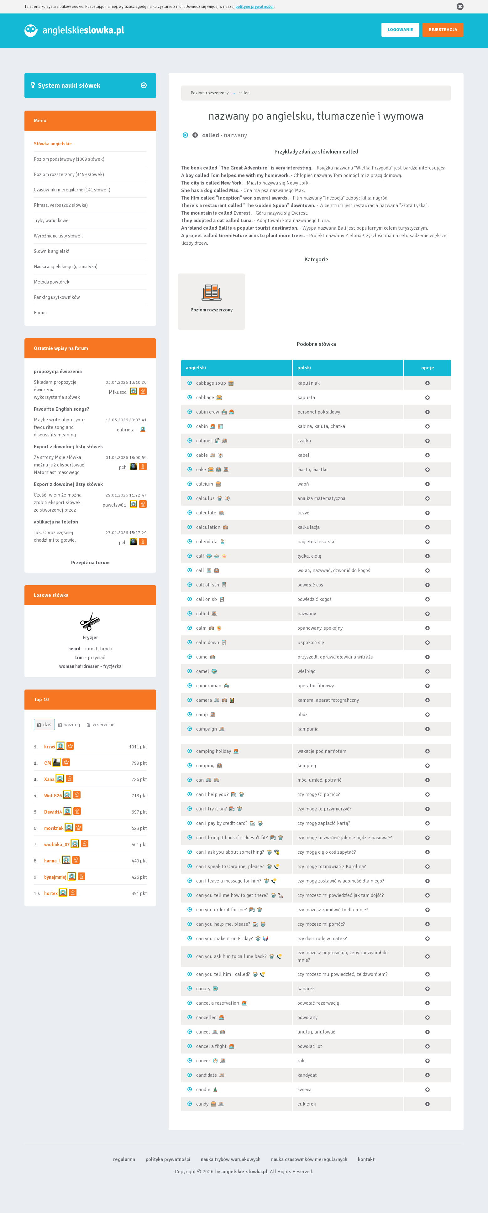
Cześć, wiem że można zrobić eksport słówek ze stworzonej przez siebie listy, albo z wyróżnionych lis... (57, 510)
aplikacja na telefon (56, 522)
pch (123, 467)
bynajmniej (55, 877)
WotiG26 (53, 796)
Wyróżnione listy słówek (58, 236)
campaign (206, 729)
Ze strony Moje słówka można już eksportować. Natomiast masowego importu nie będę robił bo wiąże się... (60, 472)
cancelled (206, 1017)
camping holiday (213, 751)
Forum (40, 312)
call (200, 570)
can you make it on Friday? (224, 938)
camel (202, 671)
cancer (203, 1061)
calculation (208, 527)
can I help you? (212, 794)
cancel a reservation (217, 1003)
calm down (207, 642)
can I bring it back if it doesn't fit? (232, 838)
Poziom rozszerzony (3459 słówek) (69, 174)
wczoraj (69, 724)
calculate (206, 513)
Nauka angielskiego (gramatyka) (65, 266)
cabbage (205, 397)
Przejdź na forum (90, 563)
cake (201, 469)
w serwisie (100, 724)
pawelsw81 (114, 505)
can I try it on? (211, 809)
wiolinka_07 (57, 844)
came (201, 657)
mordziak (54, 828)
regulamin (124, 1159)
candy (202, 1104)
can (200, 780)
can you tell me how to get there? (232, 895)
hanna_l (52, 861)
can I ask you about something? (230, 852)
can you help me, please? (223, 924)
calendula (207, 542)
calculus (205, 498)
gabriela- (126, 430)
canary (203, 989)
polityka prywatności (168, 1159)
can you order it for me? (221, 910)
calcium (204, 484)
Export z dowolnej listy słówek (68, 447)
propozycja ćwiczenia (58, 371)
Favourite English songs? (61, 409)
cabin (202, 426)
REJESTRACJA (443, 29)
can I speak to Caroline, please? (230, 866)
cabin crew (207, 412)
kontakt (366, 1159)
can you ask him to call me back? (231, 956)
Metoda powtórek (51, 282)
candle (203, 1089)
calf (200, 556)
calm (201, 628)
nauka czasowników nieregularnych (309, 1159)
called (202, 614)
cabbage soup (211, 383)
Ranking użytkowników (57, 297)
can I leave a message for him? (228, 881)
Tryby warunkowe (51, 220)
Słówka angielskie (53, 144)
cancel (203, 1032)
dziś (44, 724)
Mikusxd (118, 392)
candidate (206, 1075)
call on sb (206, 599)
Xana (49, 779)
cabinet (204, 441)
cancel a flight (211, 1046)
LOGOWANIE (400, 29)
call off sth (207, 585)
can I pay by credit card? (222, 823)
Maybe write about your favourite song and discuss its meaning (59, 427)
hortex (51, 893)
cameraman (208, 686)
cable (202, 455)
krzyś (50, 747)
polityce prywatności (254, 6)
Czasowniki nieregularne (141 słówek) (72, 190)
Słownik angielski (51, 251)
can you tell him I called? (223, 974)
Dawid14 (53, 812)
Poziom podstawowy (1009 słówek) (69, 159)
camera (204, 700)
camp (202, 714)
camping (205, 766)
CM (47, 763)
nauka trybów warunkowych (230, 1159)
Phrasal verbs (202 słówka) (61, 205)
